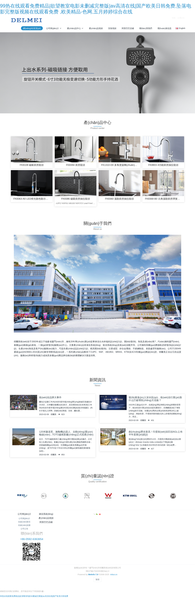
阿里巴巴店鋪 (112, 515)
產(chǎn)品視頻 (82, 515)
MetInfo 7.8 (93, 558)
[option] (22, 497)
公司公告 (24, 530)
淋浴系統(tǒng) (53, 515)
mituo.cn (113, 558)
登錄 (174, 20)
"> (176, 516)
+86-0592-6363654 (148, 523)
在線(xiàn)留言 (24, 523)
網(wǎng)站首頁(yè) (32, 28)
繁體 (97, 563)
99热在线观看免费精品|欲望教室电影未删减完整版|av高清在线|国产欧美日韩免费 (34, 576)
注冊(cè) (181, 20)
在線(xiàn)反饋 (24, 527)
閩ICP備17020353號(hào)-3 (97, 555)
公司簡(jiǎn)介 (24, 515)
